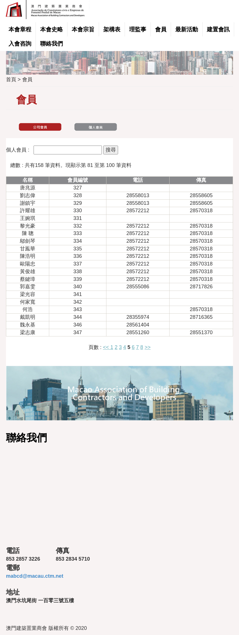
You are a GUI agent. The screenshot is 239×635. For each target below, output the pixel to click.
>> (148, 347)
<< (106, 347)
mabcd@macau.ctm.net (34, 576)
